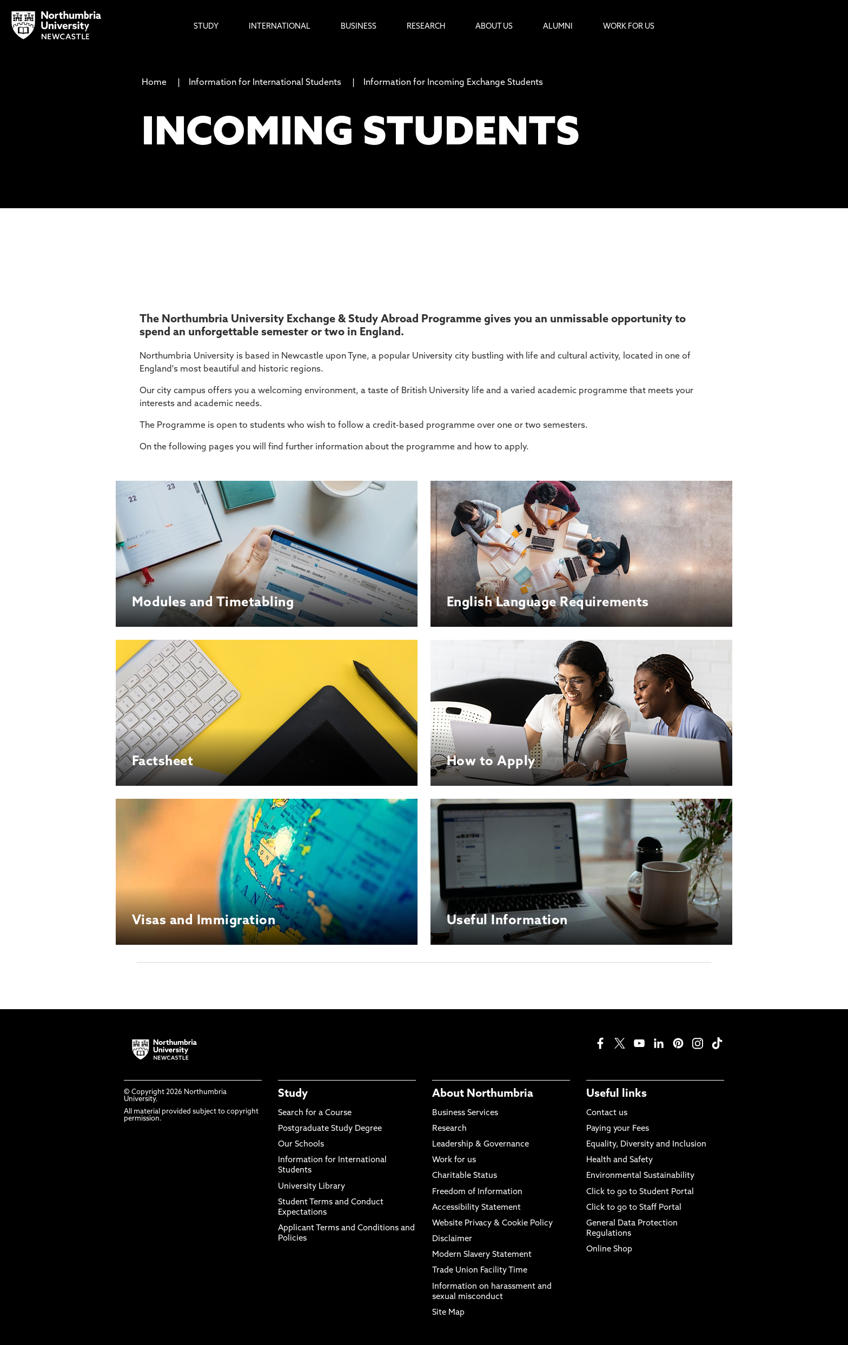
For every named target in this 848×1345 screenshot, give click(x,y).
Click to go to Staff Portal (633, 1208)
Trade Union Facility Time (479, 1271)
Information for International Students (265, 82)
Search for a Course (315, 1113)
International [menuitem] (279, 27)
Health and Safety (619, 1160)
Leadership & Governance (480, 1145)
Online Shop (609, 1249)
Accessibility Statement (476, 1208)
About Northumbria (482, 1094)
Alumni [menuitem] (558, 27)
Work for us (454, 1160)
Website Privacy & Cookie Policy (492, 1224)
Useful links (616, 1094)
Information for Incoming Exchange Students (453, 82)
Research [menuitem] (426, 27)
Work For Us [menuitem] (628, 27)
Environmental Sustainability (640, 1176)
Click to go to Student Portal (640, 1192)
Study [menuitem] (206, 27)
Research (449, 1129)
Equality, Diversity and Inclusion (646, 1145)
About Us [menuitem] (494, 27)
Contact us (606, 1113)
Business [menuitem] (358, 27)
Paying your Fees (617, 1129)
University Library (311, 1187)
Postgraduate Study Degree (330, 1129)
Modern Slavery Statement (482, 1255)
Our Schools (301, 1145)
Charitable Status (464, 1176)
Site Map (448, 1313)
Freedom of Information (477, 1192)
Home (154, 82)
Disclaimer (452, 1239)
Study (293, 1094)
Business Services (465, 1113)
